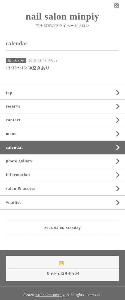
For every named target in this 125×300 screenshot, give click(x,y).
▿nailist (13, 202)
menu (11, 133)
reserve (13, 106)
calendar (14, 147)
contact (13, 120)
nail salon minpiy (63, 16)
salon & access (20, 188)
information (18, 175)
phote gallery (19, 161)
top (9, 92)
